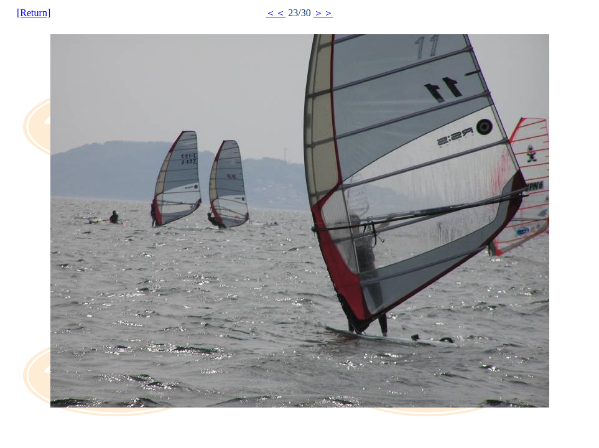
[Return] (33, 12)
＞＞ (323, 12)
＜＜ (276, 12)
